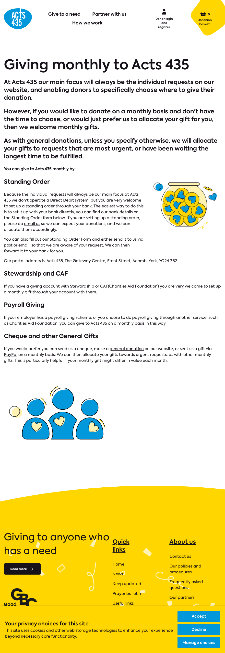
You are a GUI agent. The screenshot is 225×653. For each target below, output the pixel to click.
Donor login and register (164, 18)
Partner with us (109, 14)
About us (182, 542)
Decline (198, 629)
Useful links (123, 603)
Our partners (181, 597)
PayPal (10, 354)
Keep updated (127, 583)
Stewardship (82, 286)
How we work (87, 23)
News (118, 574)
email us (32, 223)
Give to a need (64, 14)
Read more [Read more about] (22, 569)
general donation (127, 348)
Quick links (121, 546)
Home (118, 564)
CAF (104, 286)
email (23, 245)
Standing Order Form (70, 239)
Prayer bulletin (127, 593)
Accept (199, 616)
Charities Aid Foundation (33, 323)
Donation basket (205, 18)
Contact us (180, 556)
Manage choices (198, 642)
